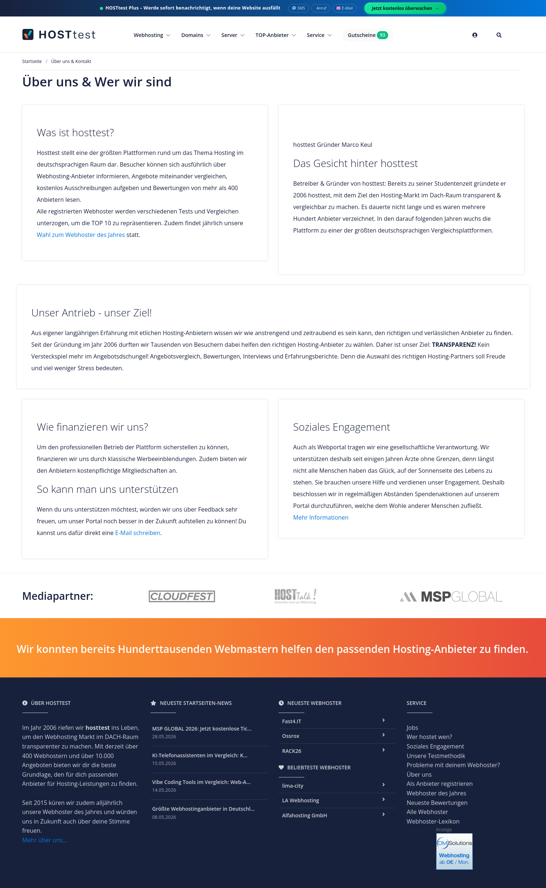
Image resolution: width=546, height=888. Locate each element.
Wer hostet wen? (429, 737)
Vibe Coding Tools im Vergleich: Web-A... (201, 782)
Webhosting (152, 34)
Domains (196, 34)
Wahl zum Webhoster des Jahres (81, 235)
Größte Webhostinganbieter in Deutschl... (203, 808)
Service (319, 34)
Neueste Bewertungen (437, 803)
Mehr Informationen (321, 517)
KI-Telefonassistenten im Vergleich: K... (200, 755)
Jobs (412, 728)
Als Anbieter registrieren (440, 784)
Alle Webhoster (427, 812)
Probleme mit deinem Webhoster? (453, 765)
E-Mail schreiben (137, 533)
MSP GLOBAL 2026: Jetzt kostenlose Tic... (202, 728)
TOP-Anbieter (276, 34)
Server (233, 34)
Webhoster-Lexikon (433, 821)
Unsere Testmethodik (436, 756)
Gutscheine (368, 35)
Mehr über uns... (44, 840)
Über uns (419, 774)
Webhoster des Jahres (437, 793)
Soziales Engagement (435, 746)
